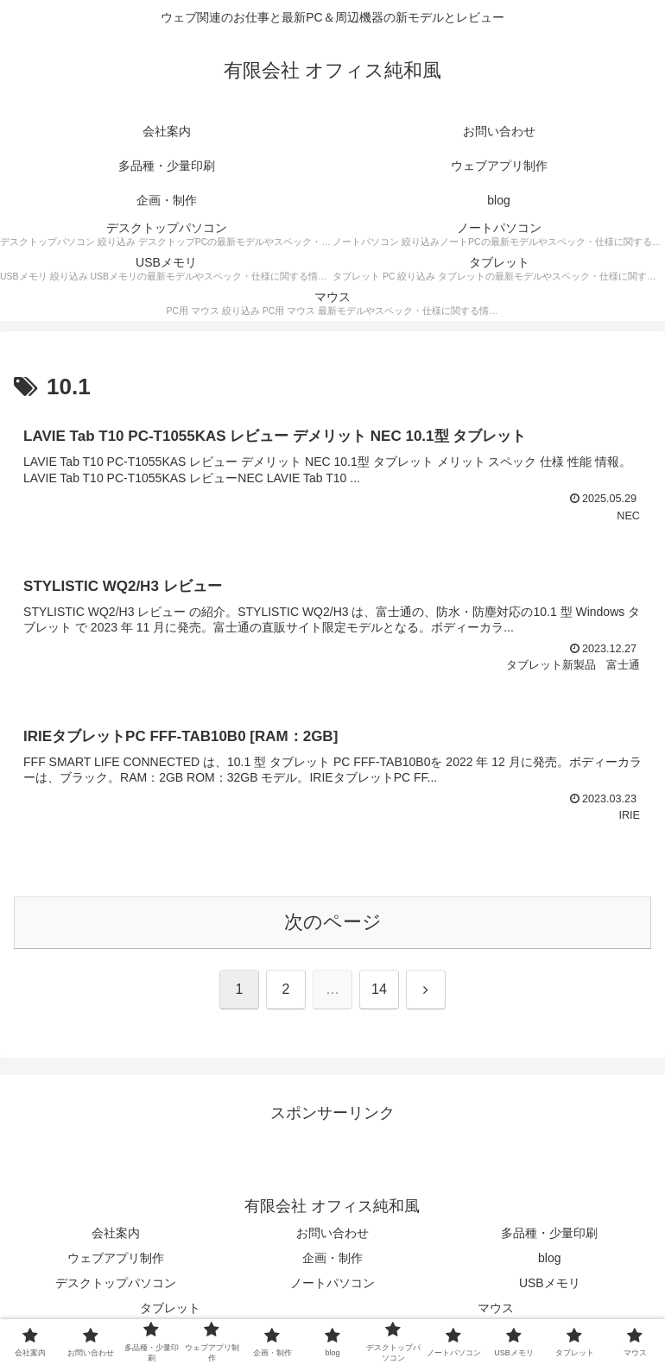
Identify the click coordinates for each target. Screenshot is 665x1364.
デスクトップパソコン (115, 1283)
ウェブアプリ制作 (115, 1258)
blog (549, 1258)
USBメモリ (549, 1283)
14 (379, 989)
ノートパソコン (332, 1283)
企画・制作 (332, 1258)
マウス (496, 1308)
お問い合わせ (332, 1233)
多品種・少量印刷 (549, 1233)
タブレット (170, 1308)
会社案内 (116, 1233)
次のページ (333, 922)
